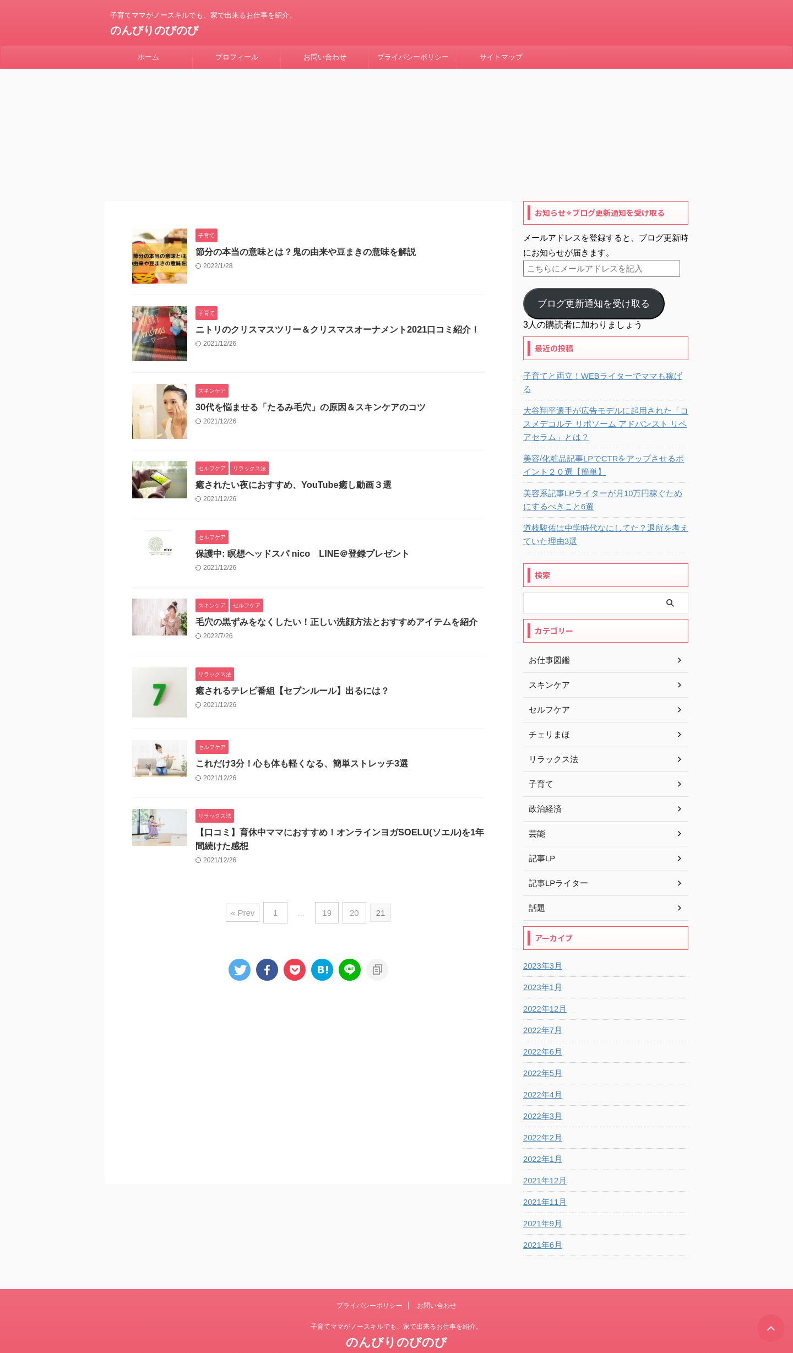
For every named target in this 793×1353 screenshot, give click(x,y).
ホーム (148, 57)
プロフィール (236, 57)
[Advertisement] (308, 1067)
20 (352, 901)
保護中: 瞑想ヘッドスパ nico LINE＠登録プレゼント (302, 542)
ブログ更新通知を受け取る (593, 292)
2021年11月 (543, 1177)
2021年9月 (541, 1198)
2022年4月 (541, 1070)
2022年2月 (541, 1113)
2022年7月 (541, 1005)
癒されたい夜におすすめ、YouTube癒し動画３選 (292, 472)
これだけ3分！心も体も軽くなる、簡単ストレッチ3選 (301, 753)
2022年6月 (541, 1027)
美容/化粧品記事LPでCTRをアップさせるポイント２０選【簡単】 (602, 441)
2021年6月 (541, 1220)
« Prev (245, 901)
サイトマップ (501, 57)
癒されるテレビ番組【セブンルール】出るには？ (292, 680)
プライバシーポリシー (413, 57)
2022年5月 (541, 1048)
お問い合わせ (324, 57)
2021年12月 (543, 1155)
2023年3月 (541, 941)
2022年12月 (543, 984)
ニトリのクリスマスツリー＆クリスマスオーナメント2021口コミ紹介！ (337, 317)
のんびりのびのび (154, 30)
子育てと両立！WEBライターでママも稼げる (601, 364)
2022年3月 (541, 1091)
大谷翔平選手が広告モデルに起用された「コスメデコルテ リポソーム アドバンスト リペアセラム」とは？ (604, 399)
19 (327, 901)
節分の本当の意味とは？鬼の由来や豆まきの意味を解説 (305, 239)
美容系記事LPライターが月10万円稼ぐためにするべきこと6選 (605, 475)
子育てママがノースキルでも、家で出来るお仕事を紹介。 (396, 1302)
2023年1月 (541, 962)
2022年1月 (541, 1134)
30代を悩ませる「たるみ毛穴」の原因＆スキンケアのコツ (310, 395)
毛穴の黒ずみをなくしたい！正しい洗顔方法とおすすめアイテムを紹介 (336, 611)
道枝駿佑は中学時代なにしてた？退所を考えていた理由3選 (604, 510)
